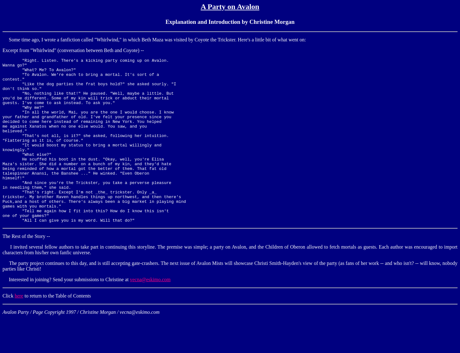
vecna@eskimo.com (150, 312)
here (19, 328)
